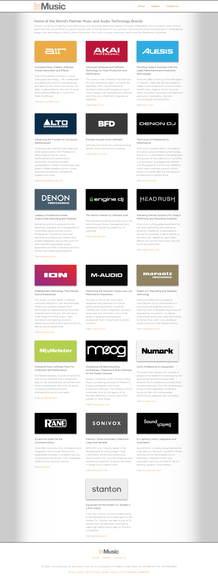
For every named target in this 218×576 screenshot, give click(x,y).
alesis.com (147, 105)
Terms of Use (92, 572)
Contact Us (172, 6)
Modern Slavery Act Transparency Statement (125, 572)
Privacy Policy (75, 572)
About (141, 6)
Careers (155, 6)
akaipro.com (98, 105)
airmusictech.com (49, 101)
